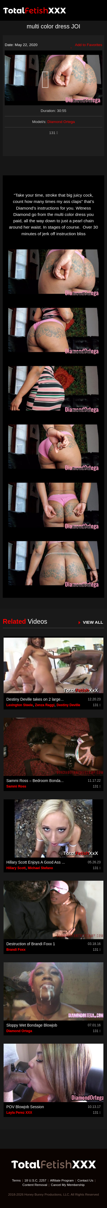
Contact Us (85, 1180)
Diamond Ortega (61, 122)
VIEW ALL (93, 622)
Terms (16, 1180)
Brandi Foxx (15, 950)
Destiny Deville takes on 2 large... (35, 699)
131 (53, 133)
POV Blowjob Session (25, 1107)
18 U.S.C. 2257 (36, 1180)
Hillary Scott (16, 868)
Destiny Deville (68, 705)
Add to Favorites (86, 45)
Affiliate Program (62, 1180)
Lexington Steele (19, 705)
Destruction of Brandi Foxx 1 (30, 944)
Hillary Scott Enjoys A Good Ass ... (35, 862)
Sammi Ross (16, 786)
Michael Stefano (40, 868)
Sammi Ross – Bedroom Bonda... (35, 780)
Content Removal (34, 1184)
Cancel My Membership (68, 1184)
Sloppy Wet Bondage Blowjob (31, 1025)
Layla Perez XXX (19, 1113)
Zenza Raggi (45, 705)
